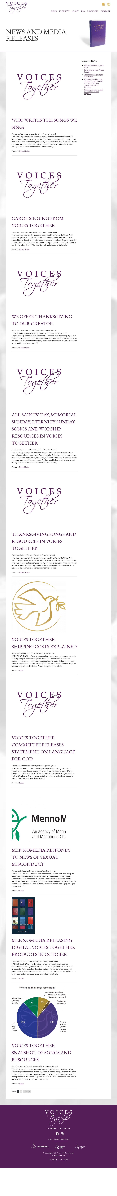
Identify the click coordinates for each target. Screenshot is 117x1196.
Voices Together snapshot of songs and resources (39, 1080)
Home (54, 11)
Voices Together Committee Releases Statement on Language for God (41, 769)
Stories (26, 151)
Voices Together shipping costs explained (36, 660)
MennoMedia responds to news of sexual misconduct (42, 877)
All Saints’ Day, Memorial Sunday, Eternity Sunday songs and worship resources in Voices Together (40, 439)
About (75, 11)
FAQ (83, 11)
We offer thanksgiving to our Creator (43, 323)
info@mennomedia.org (61, 1167)
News (21, 151)
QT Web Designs (62, 1188)
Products (64, 11)
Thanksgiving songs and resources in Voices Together (42, 555)
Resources (92, 11)
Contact (105, 11)
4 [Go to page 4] (26, 1120)
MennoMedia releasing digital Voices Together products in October (43, 972)
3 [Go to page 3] (23, 1120)
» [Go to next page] (29, 1120)
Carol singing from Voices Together (41, 221)
